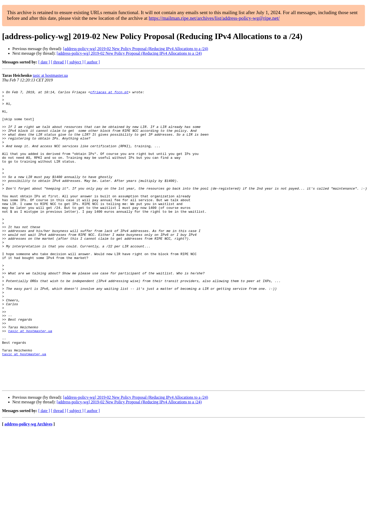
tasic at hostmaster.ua (50, 75)
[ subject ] (75, 62)
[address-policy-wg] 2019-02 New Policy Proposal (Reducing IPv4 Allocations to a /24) (135, 49)
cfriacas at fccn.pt (109, 93)
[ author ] (92, 62)
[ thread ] (58, 62)
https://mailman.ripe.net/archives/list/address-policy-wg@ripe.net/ (214, 18)
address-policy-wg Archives (28, 484)
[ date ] (44, 62)
